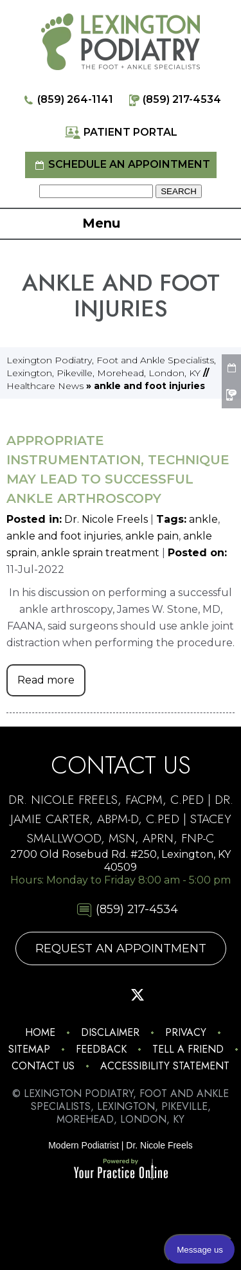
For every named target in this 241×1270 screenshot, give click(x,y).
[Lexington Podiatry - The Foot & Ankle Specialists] (120, 41)
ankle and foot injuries (63, 536)
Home (40, 1032)
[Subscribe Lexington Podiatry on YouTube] (171, 995)
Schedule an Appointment (120, 165)
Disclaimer (110, 1032)
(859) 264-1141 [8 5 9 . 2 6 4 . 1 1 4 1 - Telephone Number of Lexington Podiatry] (67, 100)
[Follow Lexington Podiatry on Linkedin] (204, 995)
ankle (203, 519)
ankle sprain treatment (100, 553)
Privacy (185, 1032)
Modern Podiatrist (83, 1145)
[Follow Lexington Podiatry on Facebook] (70, 995)
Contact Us (43, 1065)
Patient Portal (120, 133)
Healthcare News (45, 386)
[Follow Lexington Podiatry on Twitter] (137, 995)
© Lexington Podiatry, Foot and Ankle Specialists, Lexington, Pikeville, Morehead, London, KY (120, 1106)
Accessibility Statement (164, 1065)
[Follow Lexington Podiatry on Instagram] (37, 995)
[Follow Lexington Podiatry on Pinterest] (104, 995)
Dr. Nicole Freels (106, 519)
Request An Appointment (120, 948)
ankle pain (152, 536)
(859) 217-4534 (173, 100)
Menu (117, 224)
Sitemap (29, 1049)
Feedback (101, 1049)
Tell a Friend (188, 1049)
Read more (46, 680)
